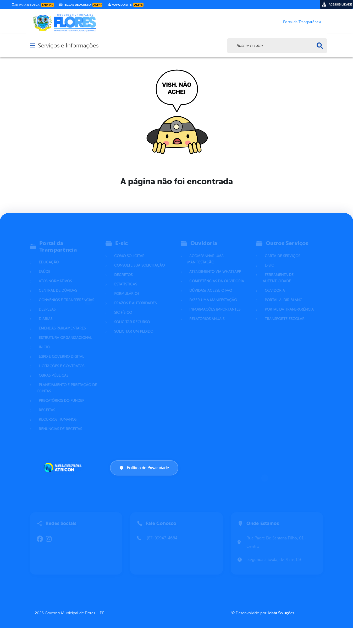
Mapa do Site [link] (126, 5)
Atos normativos (55, 275)
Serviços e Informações (68, 45)
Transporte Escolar (285, 313)
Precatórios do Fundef (61, 395)
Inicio (44, 341)
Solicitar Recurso (132, 316)
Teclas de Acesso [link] (80, 5)
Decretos (123, 269)
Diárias (45, 313)
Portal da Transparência (289, 303)
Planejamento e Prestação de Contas (67, 382)
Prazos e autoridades (135, 297)
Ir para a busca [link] (33, 5)
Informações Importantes (214, 303)
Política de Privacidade (144, 467)
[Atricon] (63, 467)
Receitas (47, 404)
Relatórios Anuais (206, 313)
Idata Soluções (281, 613)
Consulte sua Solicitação (139, 259)
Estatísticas (125, 278)
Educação (49, 256)
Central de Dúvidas (58, 284)
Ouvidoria (275, 284)
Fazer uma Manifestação (213, 294)
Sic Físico (123, 306)
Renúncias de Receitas (60, 423)
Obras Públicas (53, 369)
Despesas (47, 303)
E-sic (269, 259)
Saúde (44, 266)
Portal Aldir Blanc (283, 294)
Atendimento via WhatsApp (215, 266)
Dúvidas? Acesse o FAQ (210, 284)
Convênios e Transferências (66, 294)
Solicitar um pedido (133, 325)
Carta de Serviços (282, 250)
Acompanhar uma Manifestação (205, 253)
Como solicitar (129, 250)
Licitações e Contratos (61, 360)
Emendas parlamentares (62, 322)
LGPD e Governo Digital (61, 351)
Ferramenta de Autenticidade (278, 272)
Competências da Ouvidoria (216, 275)
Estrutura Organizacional (65, 332)
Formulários (126, 288)
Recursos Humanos (57, 413)
